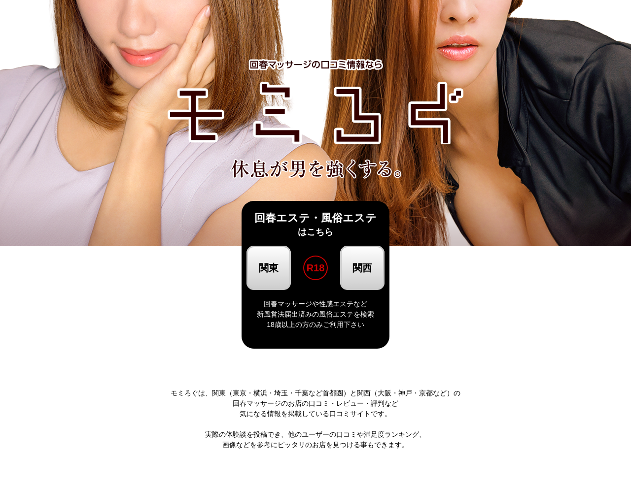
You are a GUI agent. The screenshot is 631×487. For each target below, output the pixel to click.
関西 (362, 267)
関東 (269, 267)
